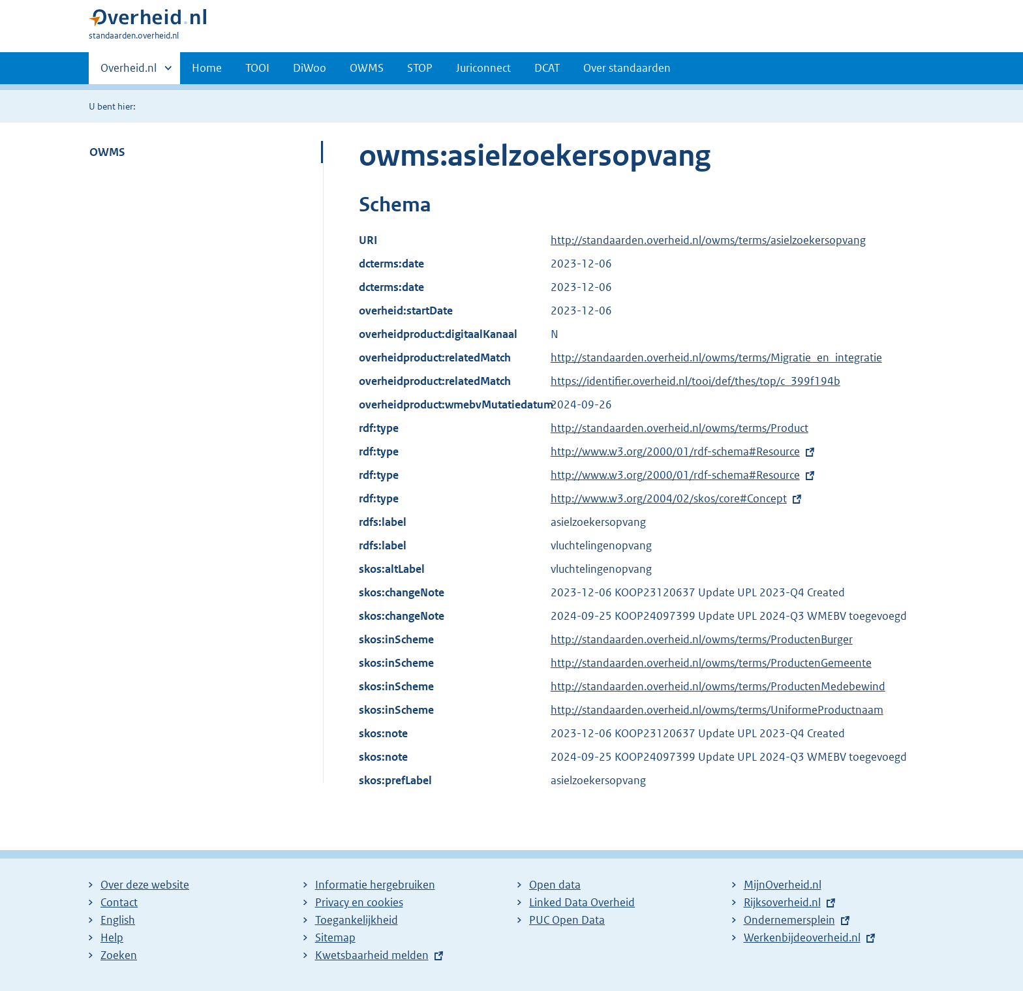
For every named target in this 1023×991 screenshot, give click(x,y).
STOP (420, 68)
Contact (119, 902)
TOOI (257, 68)
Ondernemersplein (789, 920)
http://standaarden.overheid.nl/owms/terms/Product (679, 428)
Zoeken (118, 955)
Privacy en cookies (359, 902)
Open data (555, 884)
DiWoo (309, 68)
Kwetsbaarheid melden (372, 955)
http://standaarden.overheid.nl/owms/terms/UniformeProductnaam (717, 710)
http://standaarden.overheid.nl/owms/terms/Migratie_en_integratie (716, 357)
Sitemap (335, 937)
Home (207, 68)
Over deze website (144, 884)
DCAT (547, 68)
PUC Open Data (567, 920)
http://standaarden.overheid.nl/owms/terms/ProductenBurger (702, 639)
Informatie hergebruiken (375, 884)
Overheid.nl (128, 71)
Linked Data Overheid (582, 902)
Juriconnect (483, 68)
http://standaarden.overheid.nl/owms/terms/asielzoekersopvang (708, 240)
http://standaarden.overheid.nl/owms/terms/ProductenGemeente (711, 663)
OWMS (367, 68)
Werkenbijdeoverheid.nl (802, 937)
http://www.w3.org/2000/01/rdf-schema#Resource (675, 451)
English (117, 920)
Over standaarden (627, 68)
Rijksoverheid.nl (782, 902)
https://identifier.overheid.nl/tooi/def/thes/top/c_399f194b (695, 381)
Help (111, 937)
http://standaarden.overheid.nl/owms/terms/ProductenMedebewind (718, 686)
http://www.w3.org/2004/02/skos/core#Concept (669, 498)
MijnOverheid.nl (782, 884)
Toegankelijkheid (356, 920)
